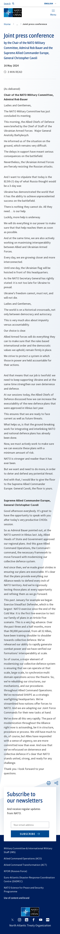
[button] (50, 3)
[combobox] (50, 3)
